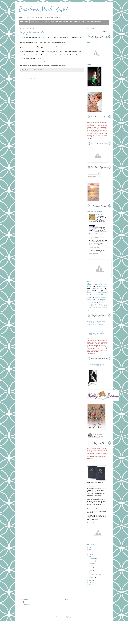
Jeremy (105, 300)
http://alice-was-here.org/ (51, 62)
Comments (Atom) (30, 78)
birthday (103, 294)
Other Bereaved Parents (94, 21)
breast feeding (100, 305)
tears (89, 286)
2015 (90, 552)
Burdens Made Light (43, 9)
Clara (94, 304)
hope (99, 307)
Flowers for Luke (94, 284)
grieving (98, 299)
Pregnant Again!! (99, 214)
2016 (90, 549)
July (91, 565)
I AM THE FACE (97, 365)
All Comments (92, 176)
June (91, 567)
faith (90, 302)
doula (90, 307)
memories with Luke (92, 296)
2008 (90, 587)
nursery (89, 300)
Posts (90, 173)
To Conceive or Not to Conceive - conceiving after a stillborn (96, 238)
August (92, 563)
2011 (90, 582)
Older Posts (80, 76)
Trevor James (27, 604)
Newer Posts (23, 76)
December (92, 558)
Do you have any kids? (94, 247)
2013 (90, 556)
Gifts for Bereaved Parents (77, 21)
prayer (94, 302)
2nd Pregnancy (101, 286)
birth (99, 291)
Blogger (70, 617)
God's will (97, 292)
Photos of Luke (35, 21)
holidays (94, 307)
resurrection (102, 296)
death (106, 305)
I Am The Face (45, 21)
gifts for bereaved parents (97, 293)
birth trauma (94, 305)
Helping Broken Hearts (32, 33)
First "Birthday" (24, 24)
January (92, 577)
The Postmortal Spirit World (95, 328)
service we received (97, 300)
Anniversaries (97, 289)
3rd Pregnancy (102, 302)
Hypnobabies (103, 304)
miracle (93, 308)
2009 (90, 584)
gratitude (90, 291)
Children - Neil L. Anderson (95, 330)
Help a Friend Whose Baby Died (59, 21)
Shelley (26, 602)
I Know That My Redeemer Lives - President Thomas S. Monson (97, 322)
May (91, 570)
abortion (88, 305)
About (26, 21)
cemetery (89, 304)
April (91, 572)
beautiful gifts (90, 299)
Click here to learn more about (97, 364)
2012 (90, 580)
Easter (98, 304)
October (92, 561)
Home (21, 21)
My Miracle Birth (99, 226)
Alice (39, 58)
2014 (90, 554)
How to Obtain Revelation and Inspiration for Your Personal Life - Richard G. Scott (97, 333)
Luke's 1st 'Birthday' (100, 297)
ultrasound (89, 297)
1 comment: (45, 69)
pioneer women (99, 308)
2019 (90, 547)
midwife (103, 299)
